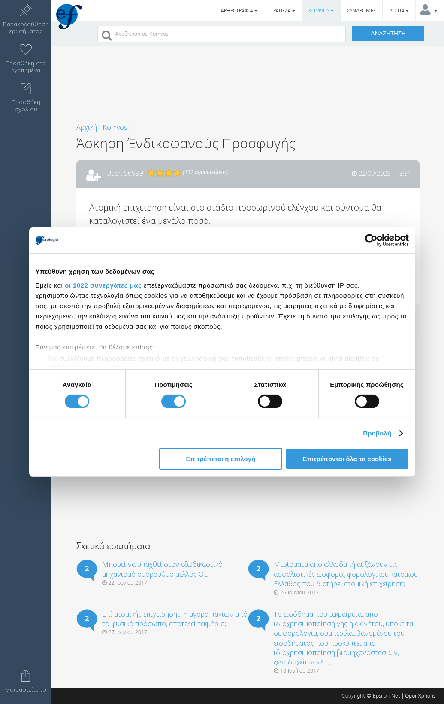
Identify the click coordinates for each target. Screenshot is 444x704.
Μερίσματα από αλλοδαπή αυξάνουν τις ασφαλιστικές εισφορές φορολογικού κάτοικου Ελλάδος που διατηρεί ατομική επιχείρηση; (346, 574)
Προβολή (377, 433)
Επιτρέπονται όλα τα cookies (346, 458)
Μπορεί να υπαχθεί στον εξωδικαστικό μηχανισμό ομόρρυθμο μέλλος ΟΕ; (162, 569)
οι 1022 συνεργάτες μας (103, 284)
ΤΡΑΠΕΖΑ (283, 11)
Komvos (115, 127)
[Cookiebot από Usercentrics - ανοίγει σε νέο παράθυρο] (371, 240)
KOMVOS (321, 11)
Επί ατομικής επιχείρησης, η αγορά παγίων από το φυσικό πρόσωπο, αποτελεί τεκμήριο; (175, 618)
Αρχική (86, 127)
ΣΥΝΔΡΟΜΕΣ (361, 11)
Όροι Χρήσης (420, 695)
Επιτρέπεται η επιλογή (220, 458)
